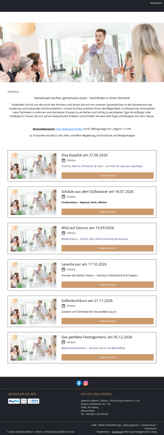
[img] (82, 16)
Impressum (151, 428)
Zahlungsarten (131, 425)
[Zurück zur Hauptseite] (120, 29)
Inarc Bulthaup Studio (69, 139)
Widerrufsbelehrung (110, 425)
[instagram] (85, 383)
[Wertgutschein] (50, 29)
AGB (94, 425)
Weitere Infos (108, 186)
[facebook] (78, 383)
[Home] (34, 29)
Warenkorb (151, 3)
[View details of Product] (82, 176)
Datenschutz (148, 425)
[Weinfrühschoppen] (91, 29)
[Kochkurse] (69, 29)
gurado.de (117, 431)
